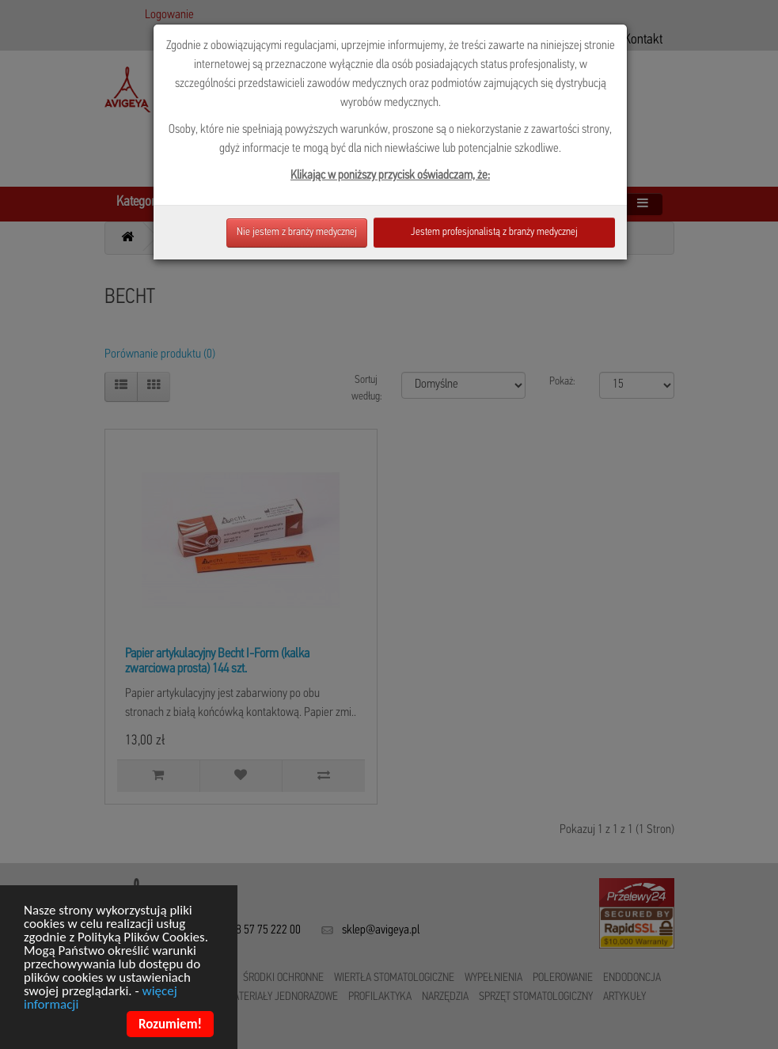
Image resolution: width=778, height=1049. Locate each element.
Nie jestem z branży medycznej (297, 232)
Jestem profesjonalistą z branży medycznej (494, 232)
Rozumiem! (170, 1025)
